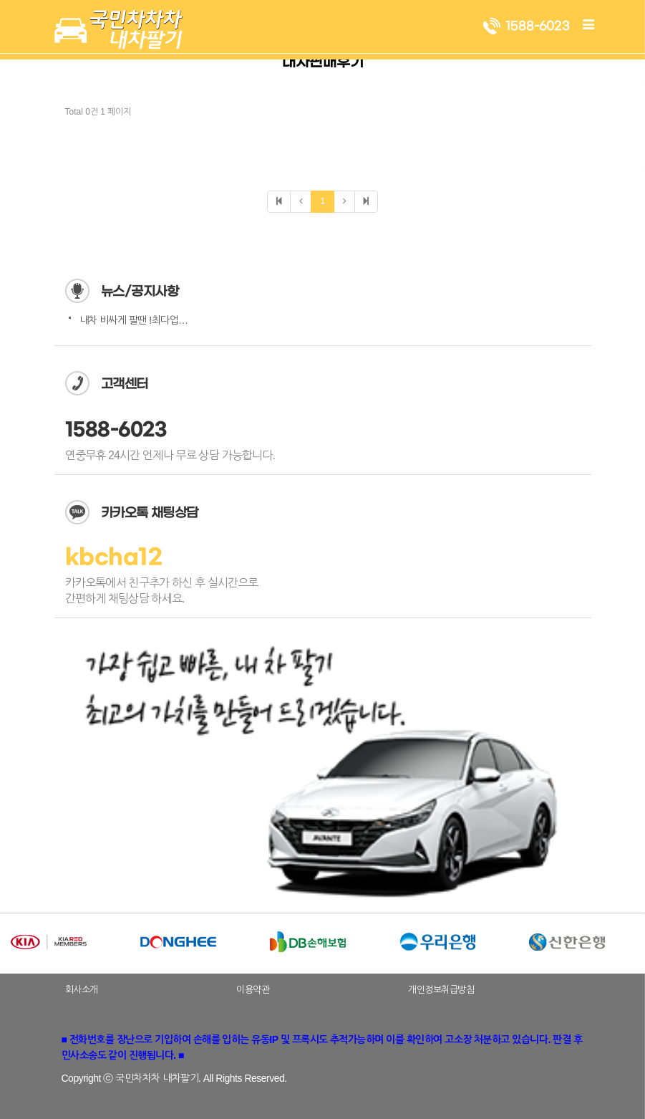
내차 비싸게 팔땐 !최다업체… (138, 320)
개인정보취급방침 (441, 989)
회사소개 (81, 989)
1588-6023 (116, 429)
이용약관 (252, 989)
